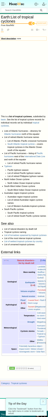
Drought (31, 301)
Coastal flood (33, 279)
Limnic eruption (34, 289)
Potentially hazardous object (30, 325)
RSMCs (12, 67)
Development (31, 52)
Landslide (41, 246)
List (32, 264)
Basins (5, 67)
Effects (5, 56)
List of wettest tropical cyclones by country (23, 221)
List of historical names (21, 77)
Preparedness (39, 58)
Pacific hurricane (23, 79)
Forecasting (40, 67)
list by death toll (26, 242)
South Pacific (33, 82)
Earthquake (30, 262)
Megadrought (42, 301)
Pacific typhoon (37, 79)
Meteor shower (37, 328)
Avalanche (42, 249)
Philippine (14, 82)
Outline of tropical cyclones (24, 85)
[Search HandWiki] (24, 10)
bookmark (41, 23)
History (7, 77)
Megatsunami (41, 286)
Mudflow (41, 251)
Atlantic (13, 79)
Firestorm (41, 322)
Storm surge (27, 58)
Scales (19, 67)
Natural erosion (28, 276)
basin (3, 99)
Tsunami (31, 286)
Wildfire (40, 319)
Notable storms (28, 61)
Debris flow (42, 254)
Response (17, 61)
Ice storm (40, 295)
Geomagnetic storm (27, 331)
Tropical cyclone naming (13, 74)
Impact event (24, 328)
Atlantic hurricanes (12, 113)
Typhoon (8, 145)
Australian (23, 82)
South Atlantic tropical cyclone (21, 123)
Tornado (40, 310)
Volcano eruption (27, 271)
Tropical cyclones (24, 44)
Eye (40, 52)
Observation (29, 67)
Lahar (40, 257)
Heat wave (41, 298)
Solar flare (40, 331)
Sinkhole (41, 276)
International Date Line (34, 136)
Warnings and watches (11, 58)
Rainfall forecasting (15, 70)
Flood (22, 279)
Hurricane (41, 305)
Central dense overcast (15, 52)
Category (5, 363)
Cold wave (41, 292)
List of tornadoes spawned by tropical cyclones (25, 214)
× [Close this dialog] (43, 402)
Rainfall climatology (32, 70)
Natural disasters (25, 239)
